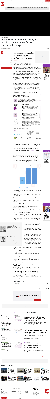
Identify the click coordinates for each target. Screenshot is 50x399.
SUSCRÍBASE (47, 0)
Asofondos (45, 7)
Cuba (8, 368)
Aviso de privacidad (36, 395)
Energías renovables (39, 7)
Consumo (12, 393)
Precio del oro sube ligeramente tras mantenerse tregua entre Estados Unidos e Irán (34, 345)
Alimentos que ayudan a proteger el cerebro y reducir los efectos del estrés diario (45, 379)
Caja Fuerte (19, 391)
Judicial (25, 376)
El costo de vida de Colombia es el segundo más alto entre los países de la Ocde (6, 331)
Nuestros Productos (36, 393)
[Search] (42, 2)
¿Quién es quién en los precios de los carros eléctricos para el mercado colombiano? (6, 317)
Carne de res (34, 7)
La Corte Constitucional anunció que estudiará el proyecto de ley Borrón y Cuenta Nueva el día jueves (47, 216)
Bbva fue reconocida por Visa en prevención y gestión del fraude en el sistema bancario (12, 379)
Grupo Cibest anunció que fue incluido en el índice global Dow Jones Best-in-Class (34, 318)
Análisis (26, 390)
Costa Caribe (25, 7)
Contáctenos (35, 394)
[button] (14, 296)
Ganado (29, 7)
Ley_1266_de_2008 (31, 283)
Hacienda (3, 328)
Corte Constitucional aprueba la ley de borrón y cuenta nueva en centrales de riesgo (47, 76)
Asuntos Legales (13, 391)
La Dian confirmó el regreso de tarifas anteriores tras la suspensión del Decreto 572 (28, 371)
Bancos (9, 376)
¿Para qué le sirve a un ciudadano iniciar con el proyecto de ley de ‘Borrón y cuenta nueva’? (46, 162)
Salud (42, 376)
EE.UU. (3, 321)
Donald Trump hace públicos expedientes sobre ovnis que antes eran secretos (6, 324)
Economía (26, 393)
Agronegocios (13, 390)
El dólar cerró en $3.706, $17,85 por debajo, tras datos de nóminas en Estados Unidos (35, 332)
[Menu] (6, 5)
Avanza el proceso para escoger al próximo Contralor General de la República (28, 379)
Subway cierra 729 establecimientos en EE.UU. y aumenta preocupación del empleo (7, 337)
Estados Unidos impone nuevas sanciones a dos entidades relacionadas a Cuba (12, 371)
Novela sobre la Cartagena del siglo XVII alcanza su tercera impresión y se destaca (45, 371)
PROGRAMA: (4, 37)
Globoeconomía (27, 397)
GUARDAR (46, 48)
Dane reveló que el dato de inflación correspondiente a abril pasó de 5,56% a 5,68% (7, 345)
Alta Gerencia (20, 390)
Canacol (21, 7)
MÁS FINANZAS (44, 356)
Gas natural (17, 7)
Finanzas (12, 397)
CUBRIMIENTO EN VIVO (5, 342)
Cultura (42, 368)
